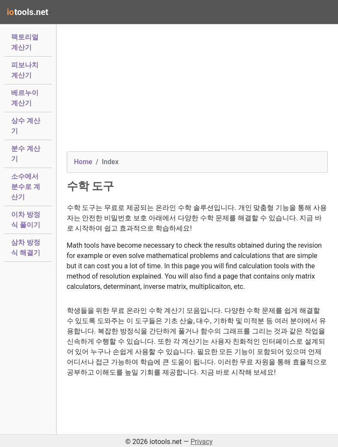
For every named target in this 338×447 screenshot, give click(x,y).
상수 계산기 (25, 126)
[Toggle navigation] (319, 12)
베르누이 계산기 (25, 98)
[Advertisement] (197, 91)
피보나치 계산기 (25, 70)
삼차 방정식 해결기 (25, 247)
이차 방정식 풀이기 (25, 219)
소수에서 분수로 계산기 (25, 186)
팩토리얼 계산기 (25, 42)
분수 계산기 (25, 153)
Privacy (202, 442)
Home (83, 162)
